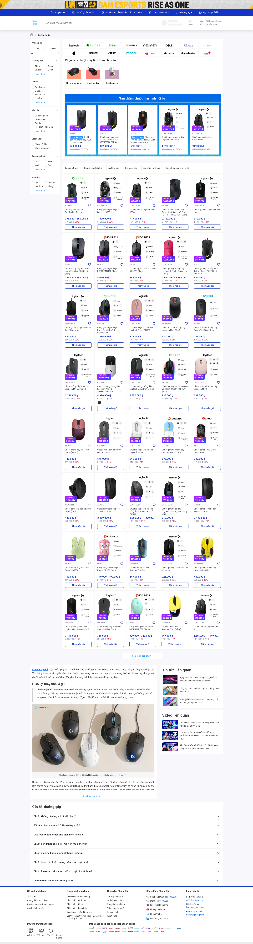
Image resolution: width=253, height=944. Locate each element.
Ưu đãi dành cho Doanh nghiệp (40, 904)
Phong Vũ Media (156, 909)
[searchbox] (98, 23)
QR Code (31, 932)
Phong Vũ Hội (154, 914)
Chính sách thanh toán (77, 908)
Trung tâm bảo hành (116, 904)
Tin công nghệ (113, 912)
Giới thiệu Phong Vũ (115, 897)
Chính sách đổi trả (75, 904)
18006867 (172, 897)
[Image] (126, 4)
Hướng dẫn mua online (37, 900)
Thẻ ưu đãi (31, 897)
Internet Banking (60, 933)
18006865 (163, 901)
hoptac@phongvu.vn (195, 915)
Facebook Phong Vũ (157, 905)
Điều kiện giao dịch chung (78, 897)
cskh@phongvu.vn (194, 900)
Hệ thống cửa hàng (115, 900)
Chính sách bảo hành (76, 900)
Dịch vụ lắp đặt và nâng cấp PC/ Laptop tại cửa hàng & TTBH (85, 917)
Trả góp (50, 932)
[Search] (156, 23)
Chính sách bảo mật (116, 908)
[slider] (32, 53)
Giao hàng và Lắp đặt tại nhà (79, 912)
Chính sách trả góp (35, 908)
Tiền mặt (41, 932)
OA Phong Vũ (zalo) (157, 918)
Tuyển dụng (112, 916)
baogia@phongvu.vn (195, 907)
